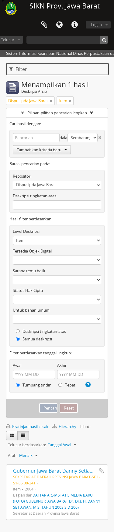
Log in (96, 24)
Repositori (22, 176)
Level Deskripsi (26, 231)
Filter (18, 69)
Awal (17, 365)
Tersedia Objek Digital (32, 251)
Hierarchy (64, 426)
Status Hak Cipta (28, 290)
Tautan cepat (74, 24)
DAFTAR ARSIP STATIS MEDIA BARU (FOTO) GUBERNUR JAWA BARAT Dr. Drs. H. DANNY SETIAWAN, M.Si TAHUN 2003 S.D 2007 (56, 501)
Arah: (12, 455)
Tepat (66, 385)
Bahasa (59, 24)
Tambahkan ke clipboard (101, 471)
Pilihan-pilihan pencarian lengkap (57, 112)
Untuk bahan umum (31, 310)
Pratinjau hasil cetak (27, 426)
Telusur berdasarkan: (27, 444)
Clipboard (44, 24)
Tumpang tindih (33, 385)
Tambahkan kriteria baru (42, 149)
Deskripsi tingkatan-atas (34, 196)
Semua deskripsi (34, 339)
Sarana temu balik (29, 270)
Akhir (62, 365)
